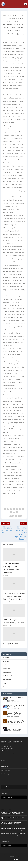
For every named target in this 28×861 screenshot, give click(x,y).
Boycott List (6, 657)
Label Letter (6, 665)
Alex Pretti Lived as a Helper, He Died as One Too (15, 706)
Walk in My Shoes (7, 686)
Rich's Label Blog (7, 672)
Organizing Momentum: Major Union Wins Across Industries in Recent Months (15, 699)
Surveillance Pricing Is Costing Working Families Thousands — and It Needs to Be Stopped (15, 721)
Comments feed (5, 770)
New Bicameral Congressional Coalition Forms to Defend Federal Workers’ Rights (15, 729)
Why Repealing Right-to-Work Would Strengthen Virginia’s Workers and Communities (15, 713)
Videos (4, 683)
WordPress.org (5, 774)
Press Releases (6, 668)
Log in (3, 763)
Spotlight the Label (8, 676)
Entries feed (4, 766)
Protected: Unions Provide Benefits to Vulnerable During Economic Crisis (14, 596)
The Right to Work (10, 643)
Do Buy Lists (6, 661)
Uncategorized (7, 679)
